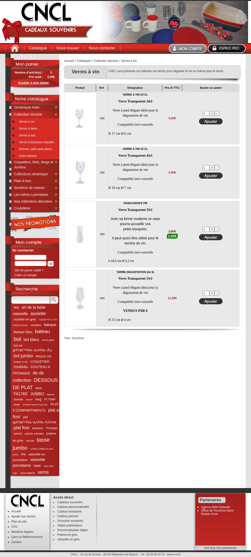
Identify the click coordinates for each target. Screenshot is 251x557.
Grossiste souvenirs (70, 521)
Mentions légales (22, 532)
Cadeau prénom (67, 516)
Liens (14, 537)
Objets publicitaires (69, 525)
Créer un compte (26, 275)
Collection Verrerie (106, 61)
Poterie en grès (67, 534)
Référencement (32, 537)
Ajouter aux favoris (23, 516)
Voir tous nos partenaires (220, 548)
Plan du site (19, 521)
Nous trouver (68, 48)
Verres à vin (129, 61)
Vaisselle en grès (68, 539)
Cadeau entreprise (69, 511)
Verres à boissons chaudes (36, 142)
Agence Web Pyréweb (215, 507)
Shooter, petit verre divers (35, 149)
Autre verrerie (28, 156)
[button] (51, 263)
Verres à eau (27, 135)
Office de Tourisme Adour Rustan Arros (217, 512)
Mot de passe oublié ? (29, 270)
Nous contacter (102, 48)
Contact (16, 542)
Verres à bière (28, 128)
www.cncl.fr (174, 554)
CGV (14, 526)
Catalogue (38, 48)
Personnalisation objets (72, 530)
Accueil (69, 61)
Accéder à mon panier (33, 83)
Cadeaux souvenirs (70, 502)
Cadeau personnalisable (73, 507)
